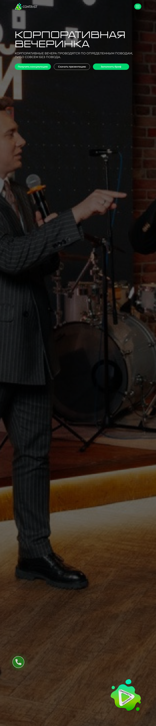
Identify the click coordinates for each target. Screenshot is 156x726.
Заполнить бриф (111, 66)
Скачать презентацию (72, 66)
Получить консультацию (33, 66)
